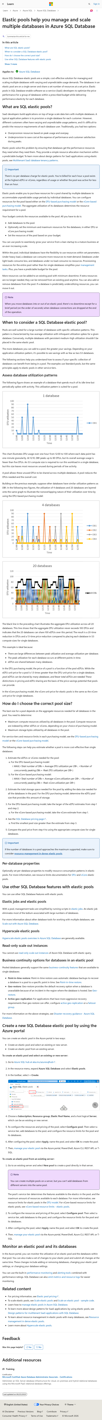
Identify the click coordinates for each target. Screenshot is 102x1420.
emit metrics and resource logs (64, 1276)
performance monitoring (39, 1272)
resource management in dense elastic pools (38, 853)
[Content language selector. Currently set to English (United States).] (15, 1404)
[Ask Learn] (91, 10)
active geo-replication (72, 1002)
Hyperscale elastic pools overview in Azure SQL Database (31, 938)
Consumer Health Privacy (13, 1415)
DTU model (52, 1202)
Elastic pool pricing (46, 1296)
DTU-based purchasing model (61, 201)
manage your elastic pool (27, 1148)
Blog (39, 1411)
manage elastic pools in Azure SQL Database (44, 1304)
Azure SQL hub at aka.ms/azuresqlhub (33, 1061)
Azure (15, 10)
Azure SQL (27, 10)
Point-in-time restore (70, 982)
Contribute (52, 1411)
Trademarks (51, 1415)
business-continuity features (63, 967)
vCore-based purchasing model (32, 740)
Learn (5, 10)
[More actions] (97, 10)
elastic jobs (77, 908)
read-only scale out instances (33, 952)
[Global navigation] (3, 4)
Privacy (63, 1411)
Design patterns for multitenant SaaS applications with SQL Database (43, 1312)
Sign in (96, 3)
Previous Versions (26, 1411)
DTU (74, 874)
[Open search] (89, 4)
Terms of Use (37, 1415)
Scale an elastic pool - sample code (76, 1300)
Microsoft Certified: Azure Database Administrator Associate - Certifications (37, 1377)
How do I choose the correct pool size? (22, 55)
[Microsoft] (51, 4)
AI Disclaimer (8, 1411)
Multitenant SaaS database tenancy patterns (35, 160)
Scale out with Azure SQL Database (20, 923)
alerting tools (64, 1272)
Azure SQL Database (46, 10)
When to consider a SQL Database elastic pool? (26, 51)
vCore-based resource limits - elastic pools (47, 1206)
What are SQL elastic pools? (17, 47)
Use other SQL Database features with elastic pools (28, 59)
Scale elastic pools (43, 1300)
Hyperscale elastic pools (39, 1325)
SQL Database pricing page (30, 818)
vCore (84, 874)
